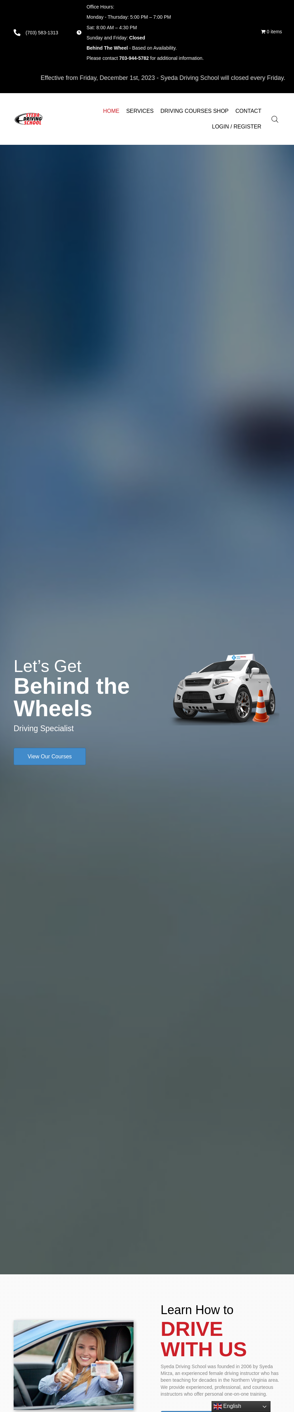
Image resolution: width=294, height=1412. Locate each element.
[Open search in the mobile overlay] (279, 119)
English (227, 1406)
